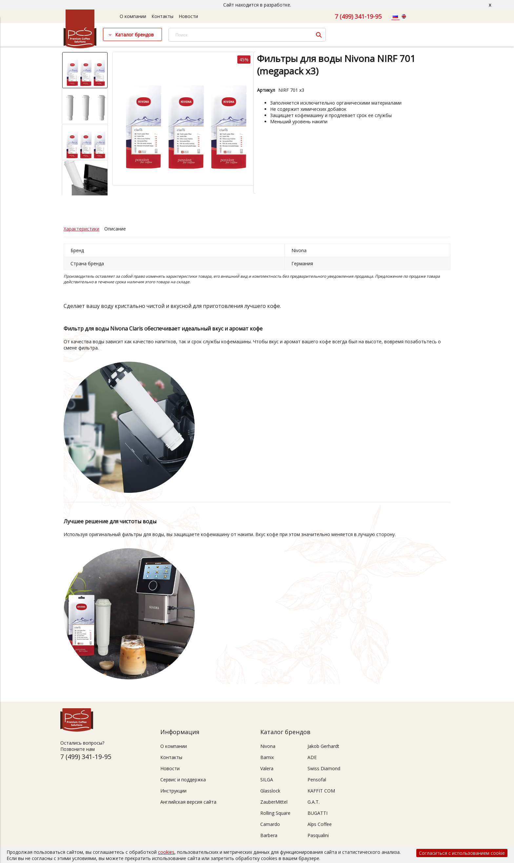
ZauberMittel (273, 802)
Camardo (270, 824)
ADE (312, 757)
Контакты (162, 16)
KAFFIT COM (321, 791)
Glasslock (270, 791)
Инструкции (173, 791)
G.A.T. (313, 802)
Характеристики (81, 229)
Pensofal (316, 779)
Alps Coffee (319, 824)
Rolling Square (275, 813)
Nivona (267, 746)
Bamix (267, 757)
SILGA (266, 779)
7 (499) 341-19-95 (358, 16)
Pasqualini (318, 835)
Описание (115, 229)
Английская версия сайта (188, 802)
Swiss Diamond (323, 768)
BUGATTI (317, 813)
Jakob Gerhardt (323, 746)
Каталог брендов (134, 34)
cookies (166, 852)
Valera (266, 768)
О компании (133, 16)
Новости (188, 16)
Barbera (268, 835)
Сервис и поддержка (183, 779)
